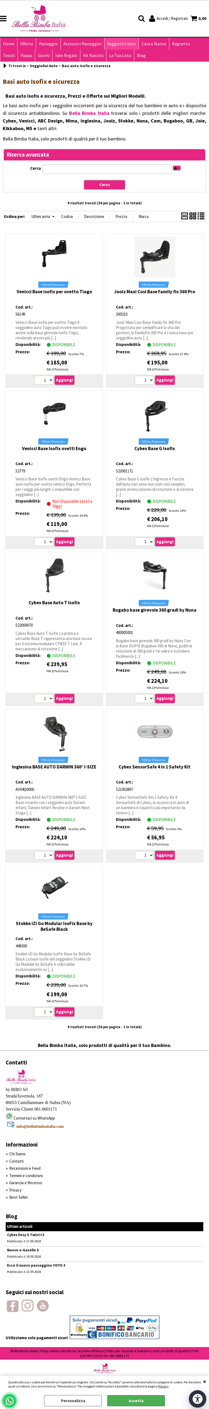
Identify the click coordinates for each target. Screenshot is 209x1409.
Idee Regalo (66, 55)
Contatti (16, 1161)
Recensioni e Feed (25, 1168)
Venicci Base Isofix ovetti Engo (54, 448)
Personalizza (73, 1400)
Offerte (26, 43)
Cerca (35, 168)
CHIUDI (204, 1381)
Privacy (163, 1386)
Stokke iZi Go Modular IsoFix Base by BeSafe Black (54, 926)
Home (8, 43)
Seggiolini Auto (121, 43)
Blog (141, 55)
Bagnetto (181, 43)
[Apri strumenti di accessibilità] (197, 1399)
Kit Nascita (93, 55)
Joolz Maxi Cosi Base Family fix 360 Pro (154, 292)
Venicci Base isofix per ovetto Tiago (54, 292)
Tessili (9, 55)
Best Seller (18, 1197)
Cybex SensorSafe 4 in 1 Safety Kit (154, 767)
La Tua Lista (120, 55)
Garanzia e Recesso (25, 1182)
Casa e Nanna (154, 43)
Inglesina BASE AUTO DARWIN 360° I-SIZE (54, 767)
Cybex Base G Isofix (154, 448)
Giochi (44, 55)
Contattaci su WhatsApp (34, 1118)
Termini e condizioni (26, 1175)
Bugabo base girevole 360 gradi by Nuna (154, 610)
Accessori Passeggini (82, 43)
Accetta (136, 1400)
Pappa (26, 55)
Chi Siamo (17, 1153)
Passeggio (48, 43)
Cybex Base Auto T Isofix (54, 603)
